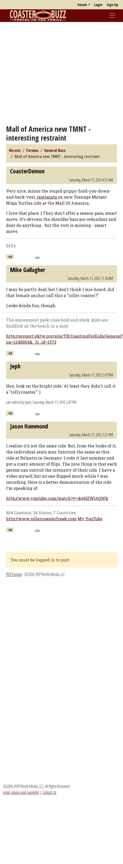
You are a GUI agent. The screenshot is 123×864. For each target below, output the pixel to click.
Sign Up (112, 4)
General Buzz (55, 150)
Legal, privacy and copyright (21, 792)
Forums (32, 150)
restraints (47, 197)
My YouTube (90, 518)
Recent (15, 150)
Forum (82, 4)
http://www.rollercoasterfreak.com (41, 518)
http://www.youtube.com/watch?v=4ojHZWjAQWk (57, 498)
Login (98, 4)
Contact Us (49, 792)
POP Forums (14, 574)
